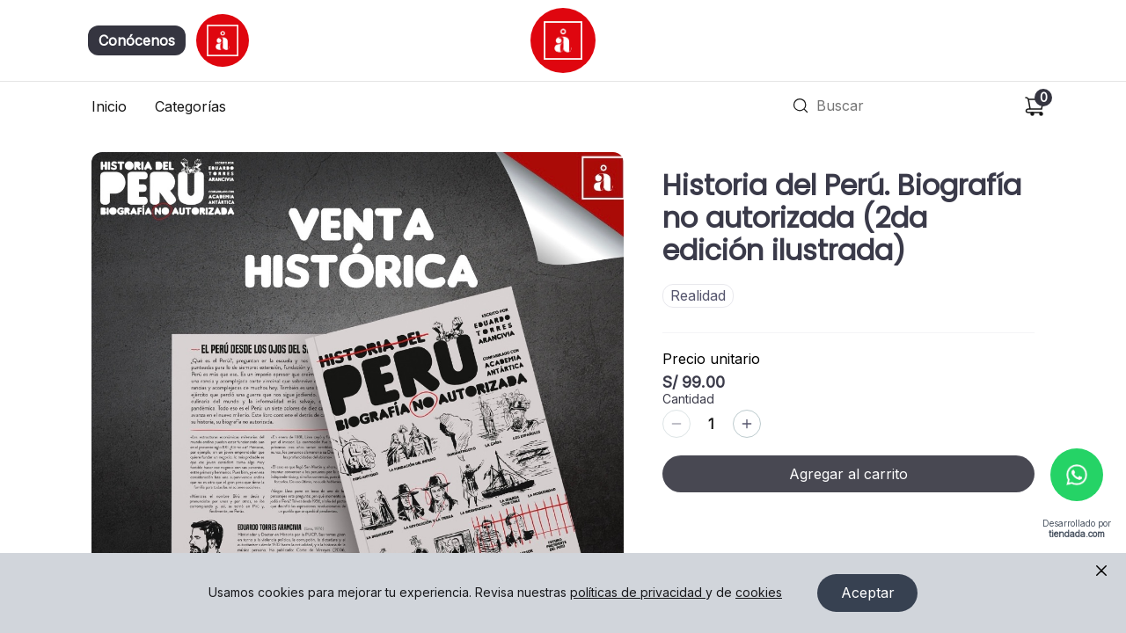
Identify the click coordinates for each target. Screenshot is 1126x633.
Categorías (190, 106)
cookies (758, 593)
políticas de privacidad (638, 593)
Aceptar (868, 593)
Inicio (109, 106)
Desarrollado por (1076, 530)
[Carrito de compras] (1034, 106)
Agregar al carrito (848, 474)
